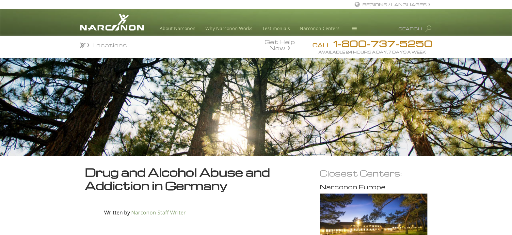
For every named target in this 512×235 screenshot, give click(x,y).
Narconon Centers (320, 28)
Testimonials (276, 28)
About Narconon (178, 28)
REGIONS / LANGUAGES (394, 4)
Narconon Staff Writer (158, 212)
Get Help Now (279, 44)
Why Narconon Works (228, 28)
